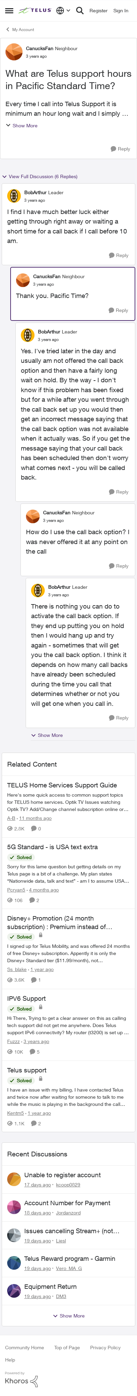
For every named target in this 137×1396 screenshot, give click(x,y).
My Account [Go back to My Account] (19, 29)
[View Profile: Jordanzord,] (14, 1207)
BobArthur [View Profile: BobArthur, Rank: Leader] (35, 192)
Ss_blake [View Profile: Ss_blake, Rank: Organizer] (17, 969)
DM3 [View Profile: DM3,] (61, 1296)
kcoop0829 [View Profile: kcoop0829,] (68, 1184)
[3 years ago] (35, 1041)
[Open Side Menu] (9, 10)
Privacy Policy (105, 1347)
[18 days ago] (37, 1212)
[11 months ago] (34, 818)
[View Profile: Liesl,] (14, 1235)
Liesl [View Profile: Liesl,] (61, 1240)
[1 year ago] (41, 969)
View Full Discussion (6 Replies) (40, 176)
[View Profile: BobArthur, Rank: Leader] (14, 196)
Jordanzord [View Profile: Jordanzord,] (68, 1212)
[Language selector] (63, 10)
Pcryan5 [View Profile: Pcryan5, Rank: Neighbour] (16, 889)
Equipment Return (50, 1286)
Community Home (24, 1347)
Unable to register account (62, 1175)
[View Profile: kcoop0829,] (14, 1179)
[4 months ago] (43, 889)
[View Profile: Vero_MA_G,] (14, 1263)
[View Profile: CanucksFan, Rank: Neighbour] (14, 51)
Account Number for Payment (67, 1203)
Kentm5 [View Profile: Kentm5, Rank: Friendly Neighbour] (15, 1112)
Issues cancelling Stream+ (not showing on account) (68, 1231)
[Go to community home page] (35, 11)
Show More (21, 125)
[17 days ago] (37, 1184)
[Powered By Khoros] (68, 1379)
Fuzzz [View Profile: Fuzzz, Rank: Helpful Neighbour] (13, 1041)
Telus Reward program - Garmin (69, 1258)
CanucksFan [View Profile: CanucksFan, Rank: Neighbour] (39, 48)
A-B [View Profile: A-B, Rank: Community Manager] (11, 818)
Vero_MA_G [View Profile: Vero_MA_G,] (69, 1268)
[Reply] (120, 149)
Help (10, 1360)
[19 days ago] (37, 1240)
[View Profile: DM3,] (14, 1291)
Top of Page (67, 1347)
